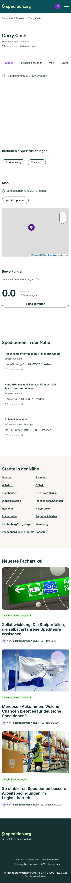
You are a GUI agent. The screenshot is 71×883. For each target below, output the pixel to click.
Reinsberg (42, 524)
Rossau (40, 532)
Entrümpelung (13, 162)
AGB (43, 864)
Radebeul (41, 477)
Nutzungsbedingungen (26, 864)
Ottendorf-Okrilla (46, 493)
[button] (58, 6)
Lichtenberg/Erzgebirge (16, 524)
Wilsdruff (7, 485)
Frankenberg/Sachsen (49, 500)
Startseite (7, 18)
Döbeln (40, 485)
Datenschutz (33, 859)
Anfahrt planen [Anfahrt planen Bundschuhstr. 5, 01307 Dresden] (15, 200)
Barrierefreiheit (50, 859)
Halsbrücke (43, 508)
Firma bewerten (35, 303)
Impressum (54, 864)
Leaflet (35, 255)
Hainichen (8, 508)
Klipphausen (9, 493)
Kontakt (20, 859)
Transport (36, 162)
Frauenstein (9, 516)
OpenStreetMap (50, 255)
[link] (35, 362)
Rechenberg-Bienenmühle (18, 532)
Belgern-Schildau (46, 516)
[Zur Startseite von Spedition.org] (16, 6)
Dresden (20, 18)
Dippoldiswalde (11, 500)
